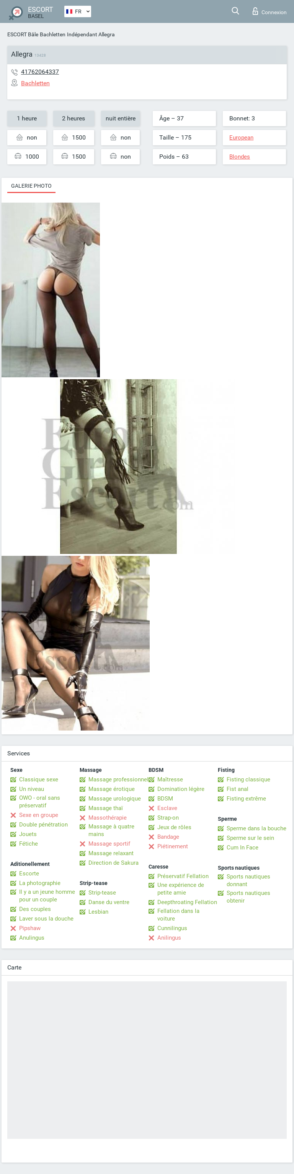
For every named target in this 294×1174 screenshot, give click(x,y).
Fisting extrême (246, 798)
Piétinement (172, 846)
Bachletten (52, 34)
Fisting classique (248, 779)
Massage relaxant (111, 853)
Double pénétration (43, 824)
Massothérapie (107, 817)
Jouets (28, 834)
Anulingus (31, 937)
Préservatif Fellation (183, 876)
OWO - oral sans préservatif (39, 801)
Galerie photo (31, 186)
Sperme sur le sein (250, 838)
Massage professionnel (118, 779)
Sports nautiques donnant (248, 880)
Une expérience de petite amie (180, 889)
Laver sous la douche (46, 918)
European (241, 137)
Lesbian (98, 911)
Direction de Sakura (113, 862)
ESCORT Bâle (22, 34)
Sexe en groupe (38, 815)
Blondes (239, 156)
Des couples (35, 909)
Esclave (167, 808)
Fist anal (237, 789)
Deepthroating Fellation (187, 902)
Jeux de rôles (174, 827)
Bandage (168, 836)
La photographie (39, 883)
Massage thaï (105, 808)
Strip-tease (102, 892)
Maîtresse (170, 779)
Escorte (29, 873)
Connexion (270, 11)
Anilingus (169, 937)
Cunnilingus (172, 928)
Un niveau (31, 789)
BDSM (165, 798)
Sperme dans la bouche (256, 828)
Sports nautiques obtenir (248, 897)
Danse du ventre (108, 902)
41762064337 (40, 71)
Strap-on (168, 817)
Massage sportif (109, 843)
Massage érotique (111, 789)
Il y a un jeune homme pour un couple (47, 895)
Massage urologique (114, 798)
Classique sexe (38, 779)
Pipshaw (30, 928)
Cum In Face (242, 847)
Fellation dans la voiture (178, 915)
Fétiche (28, 843)
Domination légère (180, 789)
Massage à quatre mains (111, 830)
